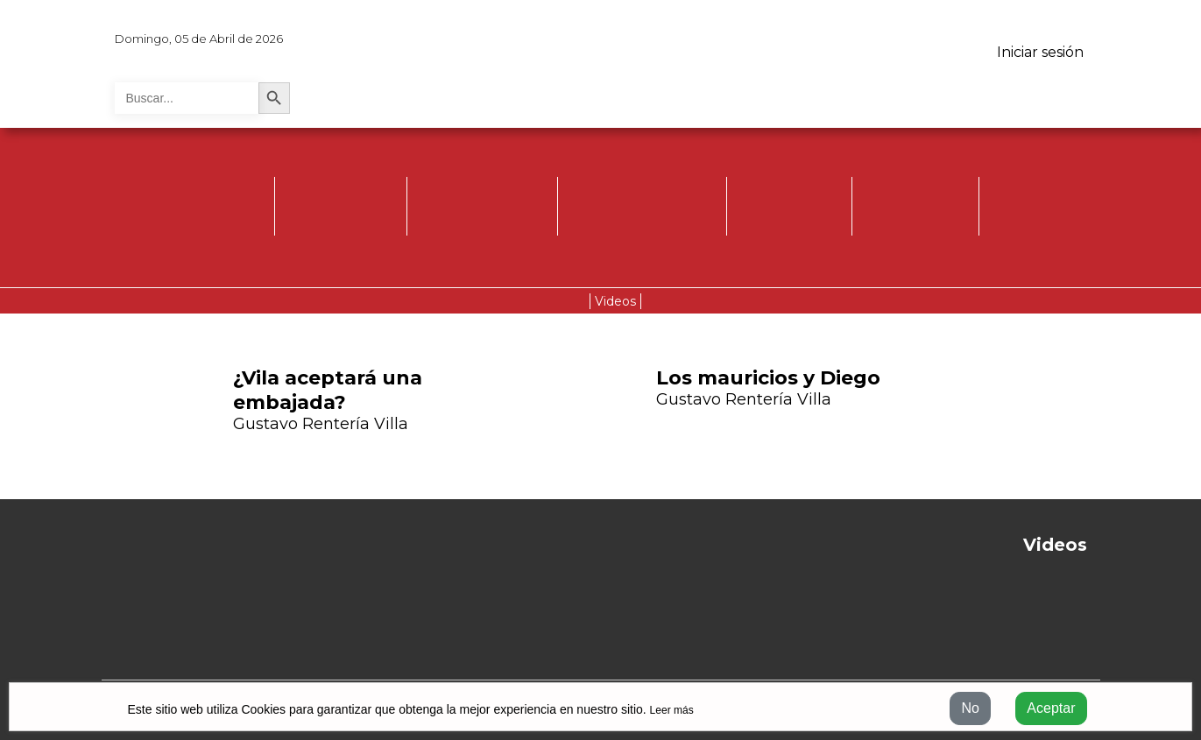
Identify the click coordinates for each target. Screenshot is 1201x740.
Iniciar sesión (1040, 52)
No (969, 708)
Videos (615, 301)
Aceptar (1051, 708)
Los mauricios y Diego (768, 378)
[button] (974, 411)
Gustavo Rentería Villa (320, 423)
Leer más (672, 710)
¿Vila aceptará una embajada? (327, 390)
